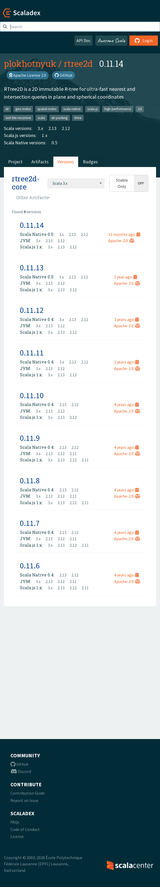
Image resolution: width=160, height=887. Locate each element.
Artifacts (40, 162)
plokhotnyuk (30, 63)
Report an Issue (24, 800)
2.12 (66, 128)
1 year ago (125, 276)
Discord (20, 771)
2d (140, 109)
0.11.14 (32, 225)
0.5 (54, 143)
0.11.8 (30, 480)
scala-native (72, 109)
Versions (66, 162)
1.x (44, 135)
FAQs (14, 822)
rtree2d (78, 63)
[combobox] (76, 183)
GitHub (63, 75)
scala (41, 117)
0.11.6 (30, 565)
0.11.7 (30, 523)
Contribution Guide (27, 793)
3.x (40, 128)
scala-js (92, 109)
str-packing (59, 117)
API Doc (83, 40)
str (7, 109)
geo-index (23, 109)
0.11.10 (32, 395)
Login (144, 40)
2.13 (52, 128)
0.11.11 (32, 353)
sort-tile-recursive (18, 117)
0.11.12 (32, 310)
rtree (78, 117)
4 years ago (126, 404)
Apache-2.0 (121, 240)
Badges (90, 162)
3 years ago (126, 319)
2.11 (73, 453)
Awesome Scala (111, 40)
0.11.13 (32, 267)
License (17, 836)
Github (19, 764)
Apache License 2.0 (27, 75)
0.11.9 (30, 438)
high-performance (117, 109)
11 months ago (124, 234)
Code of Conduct (25, 829)
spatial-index (46, 109)
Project (15, 162)
